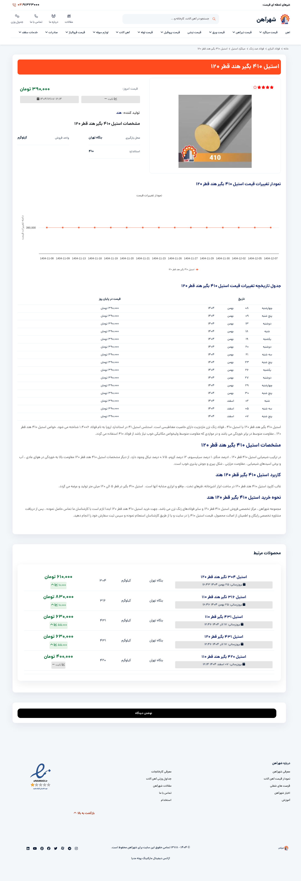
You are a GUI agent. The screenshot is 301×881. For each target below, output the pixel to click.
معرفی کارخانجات (161, 772)
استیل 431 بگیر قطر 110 (224, 617)
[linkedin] (28, 849)
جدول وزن (17, 18)
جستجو (214, 19)
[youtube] (34, 849)
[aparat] (62, 849)
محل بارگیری (133, 138)
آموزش (286, 800)
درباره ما (53, 18)
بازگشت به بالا (84, 813)
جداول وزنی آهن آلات (158, 779)
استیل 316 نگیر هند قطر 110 (224, 597)
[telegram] (69, 849)
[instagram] (76, 849)
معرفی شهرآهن (281, 772)
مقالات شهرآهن (162, 786)
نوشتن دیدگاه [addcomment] (145, 712)
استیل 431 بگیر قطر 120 (223, 637)
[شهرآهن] (283, 19)
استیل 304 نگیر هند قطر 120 (224, 577)
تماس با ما (36, 18)
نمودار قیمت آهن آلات (277, 779)
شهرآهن (266, 20)
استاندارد (134, 151)
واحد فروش (62, 138)
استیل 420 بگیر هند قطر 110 (224, 657)
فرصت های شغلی (280, 786)
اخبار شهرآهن (282, 793)
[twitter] (55, 849)
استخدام (166, 800)
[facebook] (48, 849)
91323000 (25, 5)
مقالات (69, 18)
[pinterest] (41, 849)
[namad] (41, 777)
